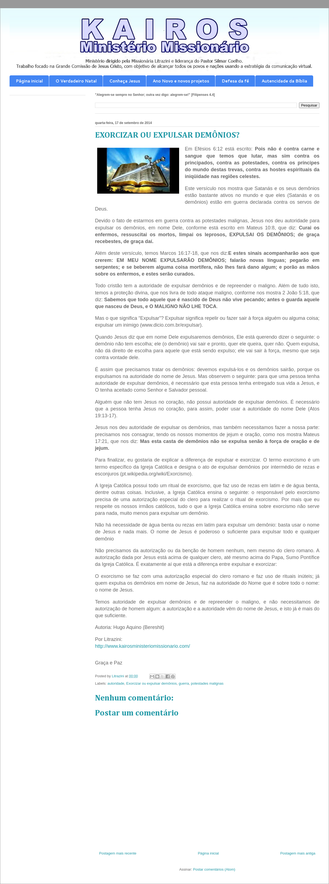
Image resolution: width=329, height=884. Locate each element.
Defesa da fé (235, 81)
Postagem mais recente (118, 853)
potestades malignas (207, 683)
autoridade (116, 683)
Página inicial (29, 81)
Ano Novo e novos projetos (181, 81)
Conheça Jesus (124, 81)
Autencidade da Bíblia (284, 81)
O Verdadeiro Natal (76, 81)
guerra (184, 683)
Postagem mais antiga (297, 853)
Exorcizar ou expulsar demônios (151, 683)
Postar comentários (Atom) (214, 869)
